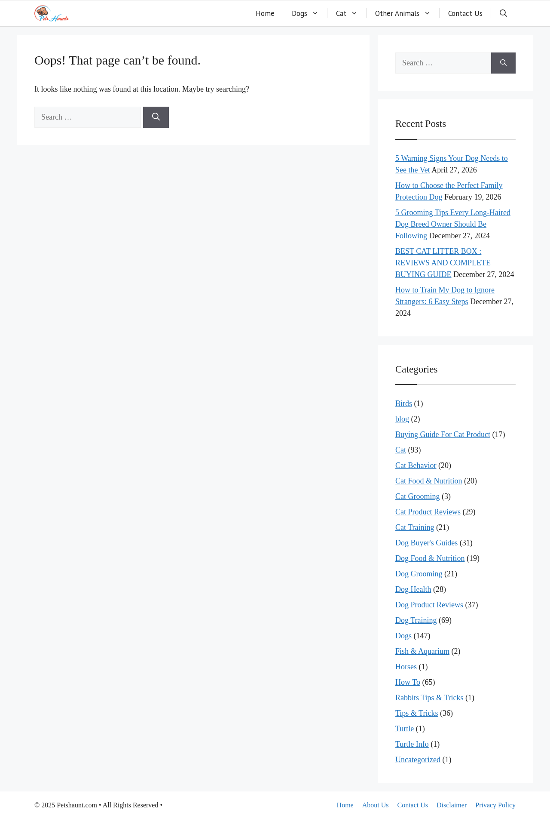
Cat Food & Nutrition (428, 481)
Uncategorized (417, 759)
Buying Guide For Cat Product (442, 434)
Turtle (404, 728)
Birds (403, 403)
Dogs (309, 13)
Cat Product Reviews (428, 512)
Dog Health (413, 589)
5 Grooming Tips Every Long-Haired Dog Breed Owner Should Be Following (452, 224)
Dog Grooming (419, 574)
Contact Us (465, 13)
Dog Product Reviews (429, 604)
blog (402, 419)
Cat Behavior (415, 465)
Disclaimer (452, 805)
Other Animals (407, 13)
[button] (503, 13)
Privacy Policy (495, 805)
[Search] (156, 117)
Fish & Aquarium (422, 651)
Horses (406, 666)
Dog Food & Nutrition (430, 558)
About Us (375, 805)
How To (407, 682)
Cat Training (414, 527)
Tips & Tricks (416, 713)
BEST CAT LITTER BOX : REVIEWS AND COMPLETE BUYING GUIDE (443, 263)
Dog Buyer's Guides (426, 543)
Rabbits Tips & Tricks (429, 697)
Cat (351, 13)
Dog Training (416, 620)
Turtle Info (412, 744)
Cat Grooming (417, 496)
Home (265, 13)
